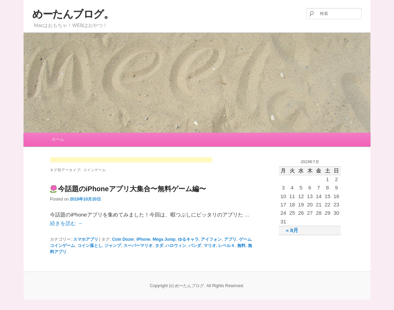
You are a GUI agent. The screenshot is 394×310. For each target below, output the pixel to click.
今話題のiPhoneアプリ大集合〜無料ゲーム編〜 (132, 189)
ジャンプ (112, 245)
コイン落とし (89, 245)
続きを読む (66, 223)
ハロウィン (175, 245)
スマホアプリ (85, 239)
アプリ (230, 239)
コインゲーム (62, 245)
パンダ (195, 245)
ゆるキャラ (188, 239)
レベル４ (226, 245)
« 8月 (292, 230)
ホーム (58, 139)
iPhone (143, 239)
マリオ (210, 245)
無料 (241, 245)
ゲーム (245, 239)
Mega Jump (164, 239)
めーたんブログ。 (72, 14)
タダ (159, 245)
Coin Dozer (123, 239)
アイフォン (211, 239)
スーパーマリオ (138, 245)
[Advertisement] (131, 160)
